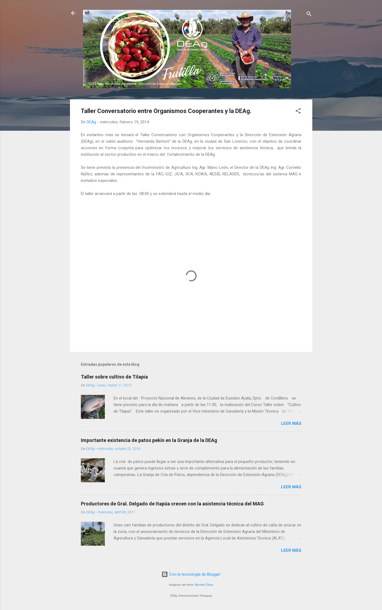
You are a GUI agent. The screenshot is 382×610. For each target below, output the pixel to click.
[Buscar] (309, 15)
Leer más (291, 423)
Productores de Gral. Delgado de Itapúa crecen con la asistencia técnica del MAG (172, 504)
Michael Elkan (204, 585)
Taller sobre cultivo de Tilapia (114, 377)
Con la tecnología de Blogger (191, 574)
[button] (298, 112)
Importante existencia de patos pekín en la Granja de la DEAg (149, 440)
